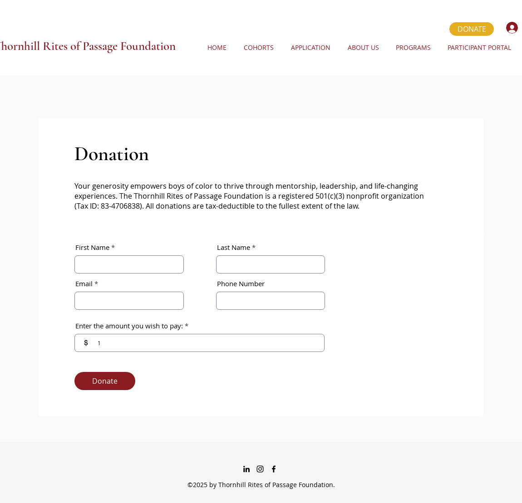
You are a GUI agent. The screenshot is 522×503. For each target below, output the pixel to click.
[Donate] (104, 381)
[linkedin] (246, 469)
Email (84, 283)
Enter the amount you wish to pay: (129, 325)
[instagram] (260, 469)
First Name (92, 247)
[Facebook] (273, 469)
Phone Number (241, 283)
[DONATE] (471, 29)
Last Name (233, 247)
